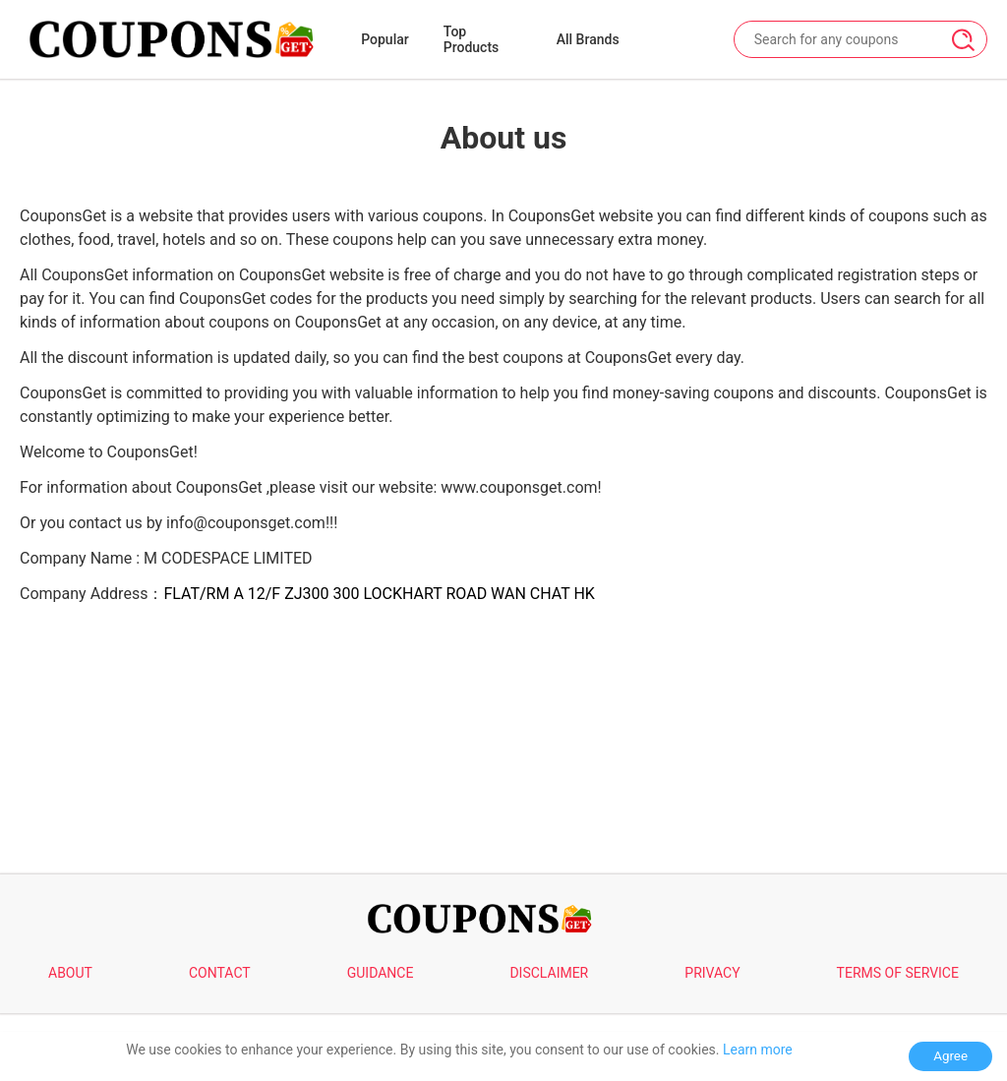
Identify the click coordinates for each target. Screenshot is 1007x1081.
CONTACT (220, 973)
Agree (950, 1056)
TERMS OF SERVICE (898, 973)
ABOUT (70, 973)
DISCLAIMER (548, 973)
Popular (385, 39)
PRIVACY (712, 973)
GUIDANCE (380, 973)
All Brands (588, 39)
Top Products (472, 39)
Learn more (758, 1049)
